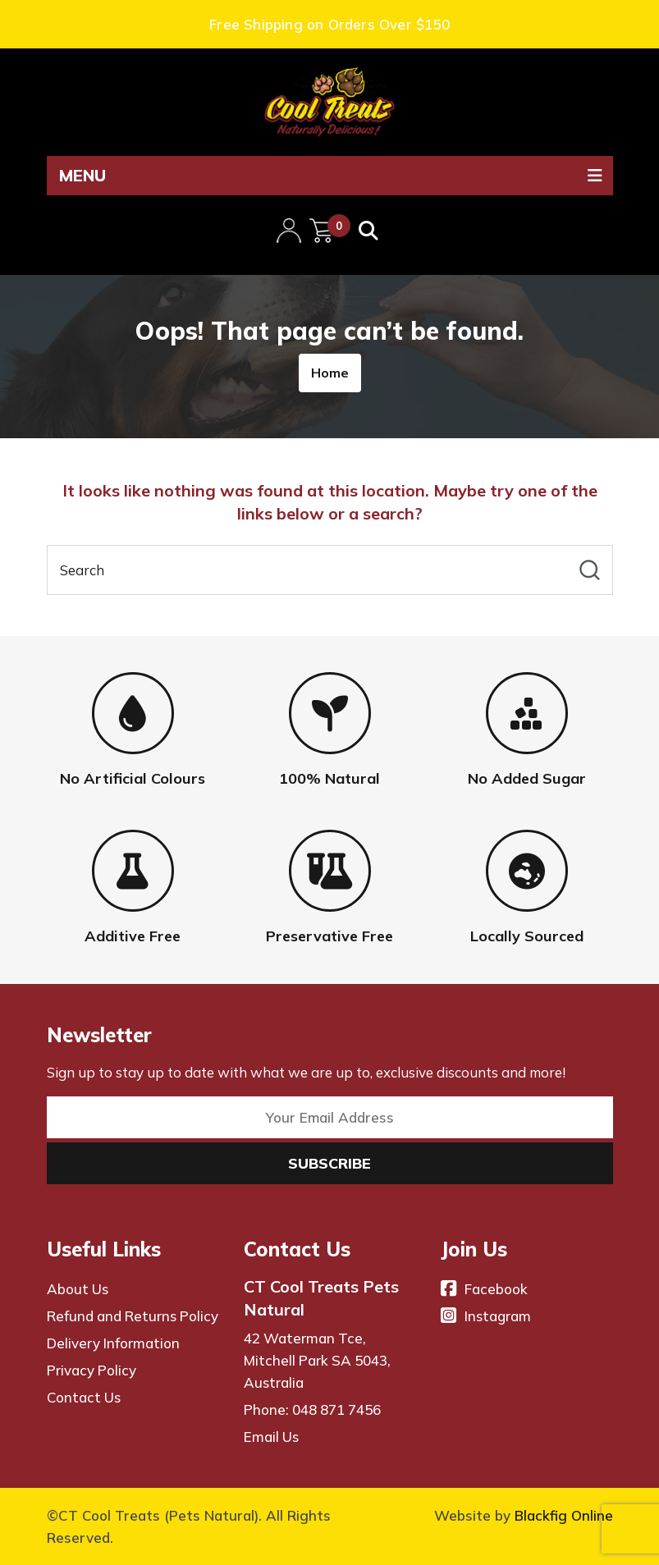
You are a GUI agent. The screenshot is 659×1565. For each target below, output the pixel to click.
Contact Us (84, 1397)
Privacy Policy (91, 1370)
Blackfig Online (564, 1515)
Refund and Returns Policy (132, 1316)
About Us (77, 1288)
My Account (289, 229)
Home (330, 372)
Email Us (271, 1436)
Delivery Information (113, 1343)
